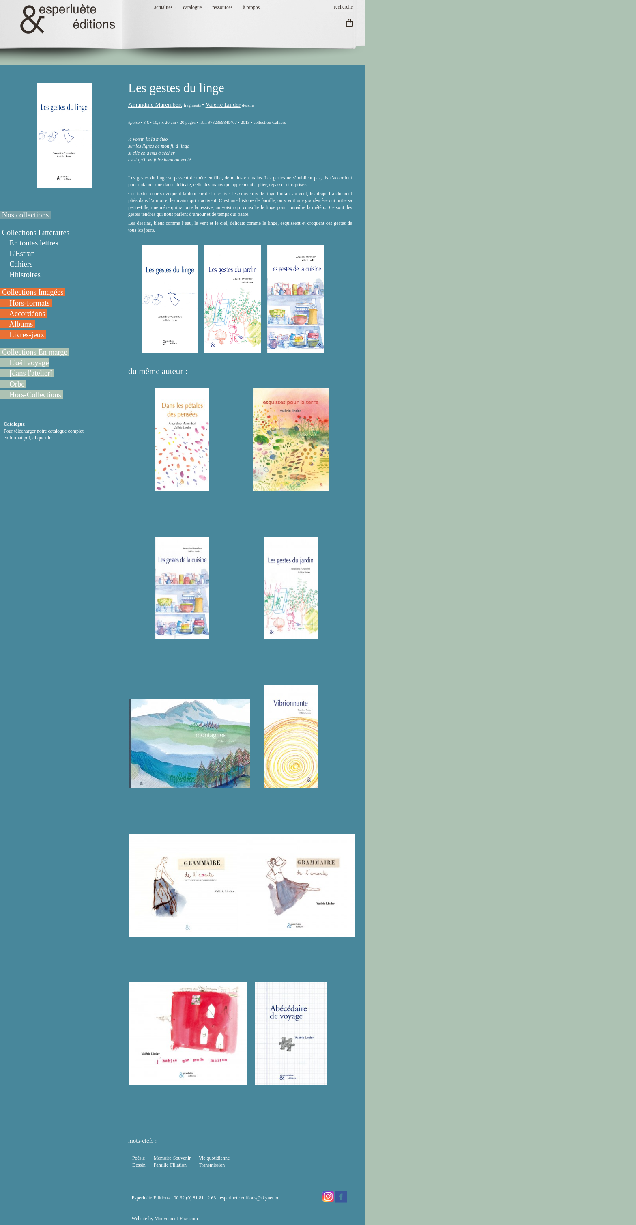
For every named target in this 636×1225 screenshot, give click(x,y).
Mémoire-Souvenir (172, 1158)
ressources (222, 7)
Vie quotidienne (214, 1158)
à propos (251, 7)
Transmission (212, 1165)
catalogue (192, 7)
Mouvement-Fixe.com (176, 1218)
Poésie (138, 1158)
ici (50, 438)
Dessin (139, 1165)
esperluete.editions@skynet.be (249, 1198)
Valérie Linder (223, 104)
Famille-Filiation (170, 1165)
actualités (163, 7)
